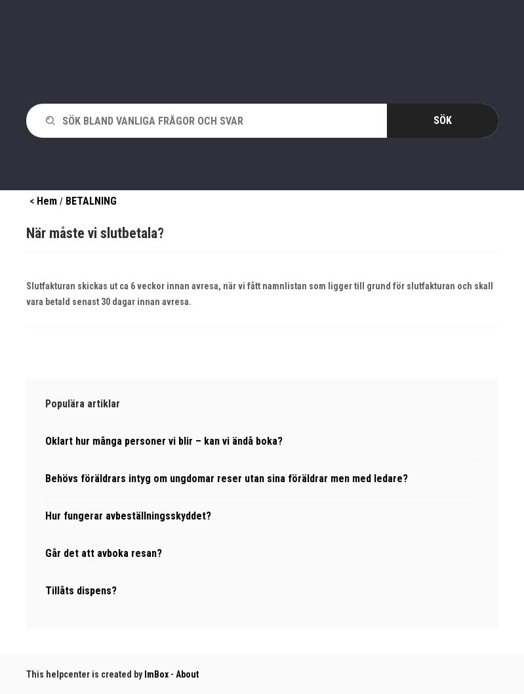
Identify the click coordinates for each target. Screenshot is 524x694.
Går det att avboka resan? (103, 553)
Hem (47, 201)
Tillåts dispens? (81, 590)
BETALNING (91, 201)
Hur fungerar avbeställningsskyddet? (128, 516)
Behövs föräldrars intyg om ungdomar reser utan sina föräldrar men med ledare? (226, 478)
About (187, 674)
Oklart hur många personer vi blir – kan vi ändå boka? (164, 441)
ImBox (156, 674)
